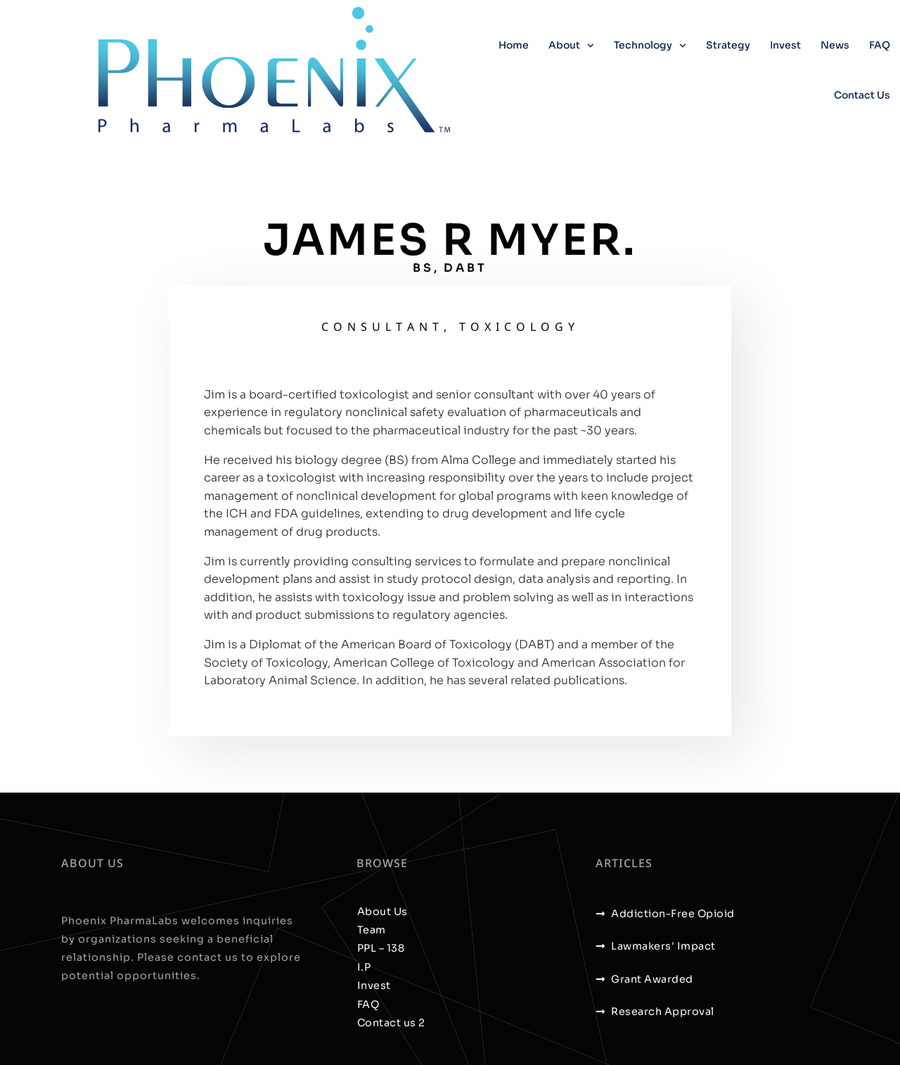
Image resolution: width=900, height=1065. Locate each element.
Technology (650, 45)
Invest (785, 45)
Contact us (862, 95)
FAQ (879, 45)
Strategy (728, 45)
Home (514, 45)
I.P (364, 967)
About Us (382, 911)
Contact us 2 (391, 1022)
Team (371, 930)
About (571, 45)
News (835, 45)
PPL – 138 (381, 948)
